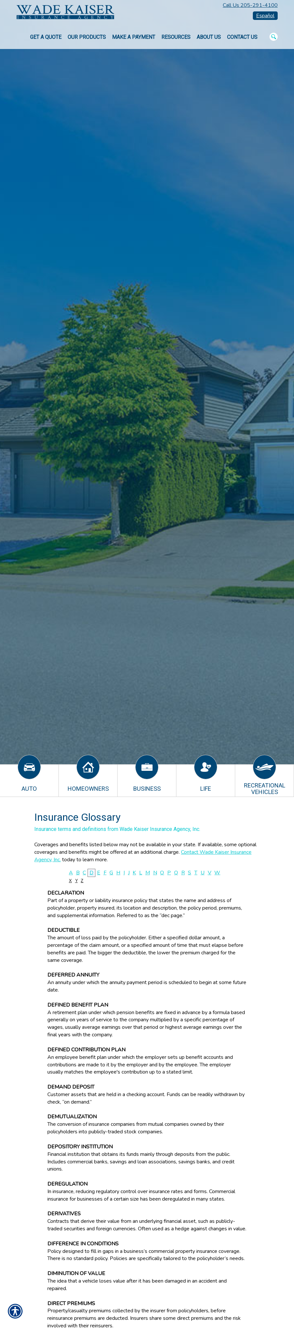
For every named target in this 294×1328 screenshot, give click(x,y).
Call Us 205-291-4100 (250, 5)
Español (265, 15)
